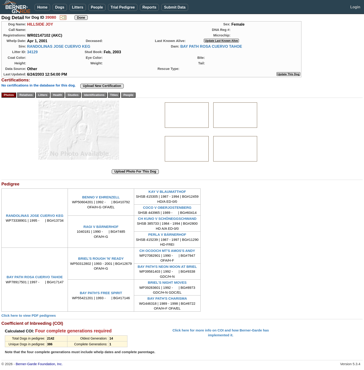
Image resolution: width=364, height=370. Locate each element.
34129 (32, 52)
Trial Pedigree (123, 7)
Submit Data (174, 7)
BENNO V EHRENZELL (101, 197)
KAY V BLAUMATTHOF (167, 192)
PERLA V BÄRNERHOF (167, 234)
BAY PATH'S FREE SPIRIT (101, 293)
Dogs (59, 7)
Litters (77, 7)
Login (355, 7)
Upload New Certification (102, 86)
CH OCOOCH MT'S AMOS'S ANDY (167, 251)
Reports (149, 7)
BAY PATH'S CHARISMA (167, 298)
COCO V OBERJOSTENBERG (167, 207)
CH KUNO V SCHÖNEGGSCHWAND (167, 219)
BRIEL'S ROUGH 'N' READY (101, 258)
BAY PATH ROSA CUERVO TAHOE (211, 46)
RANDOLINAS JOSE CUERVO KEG (58, 46)
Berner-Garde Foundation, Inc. (39, 364)
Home (42, 7)
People (97, 7)
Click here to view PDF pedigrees (28, 315)
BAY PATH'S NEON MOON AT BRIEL (167, 267)
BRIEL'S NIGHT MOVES (167, 282)
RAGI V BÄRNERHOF (100, 227)
